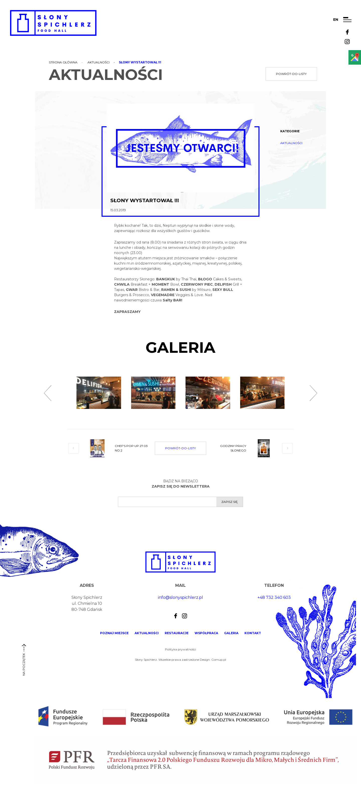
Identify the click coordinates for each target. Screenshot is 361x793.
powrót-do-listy (291, 74)
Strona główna (63, 62)
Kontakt (252, 633)
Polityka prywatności (180, 649)
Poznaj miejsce (114, 633)
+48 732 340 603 (274, 597)
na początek (24, 662)
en (335, 19)
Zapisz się (229, 502)
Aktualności (98, 62)
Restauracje (177, 633)
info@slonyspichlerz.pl (180, 597)
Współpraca (206, 633)
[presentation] (47, 393)
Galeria (231, 633)
